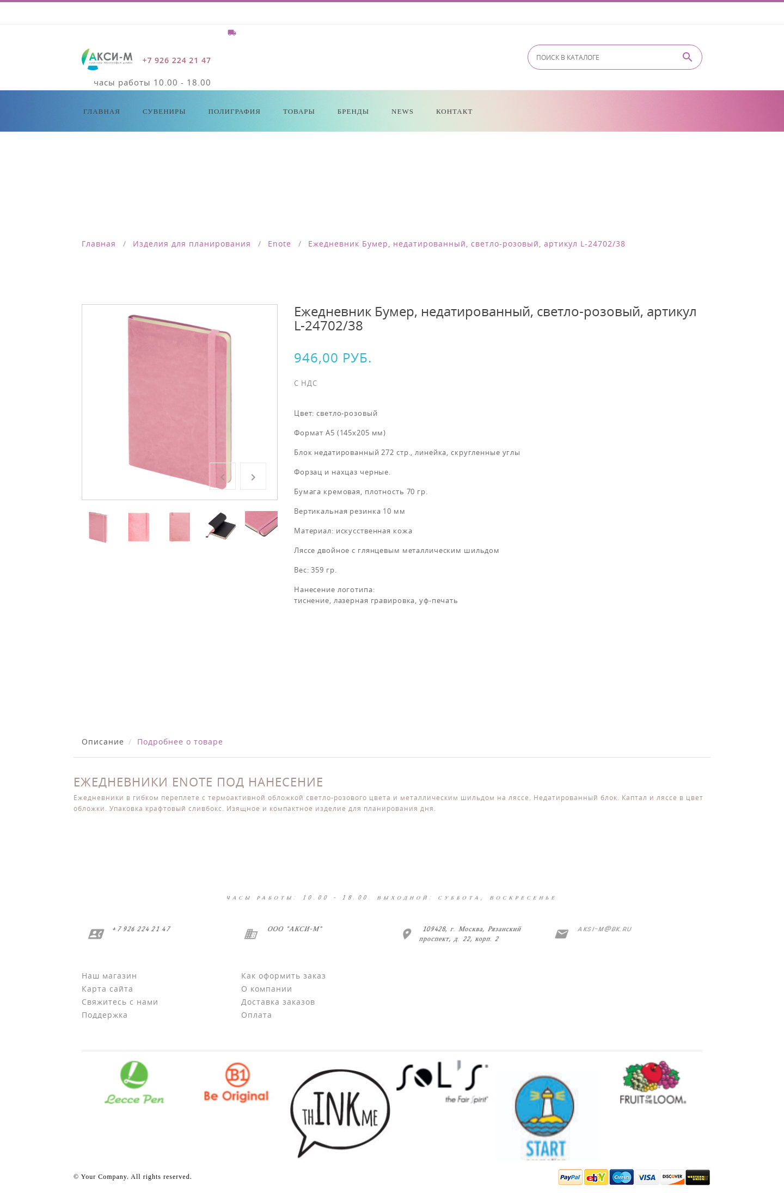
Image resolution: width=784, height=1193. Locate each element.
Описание (103, 741)
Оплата (256, 1015)
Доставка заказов (278, 1002)
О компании (266, 988)
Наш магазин (109, 975)
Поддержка (105, 1015)
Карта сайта (107, 988)
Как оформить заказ (283, 975)
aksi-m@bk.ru (603, 928)
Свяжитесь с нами (120, 1002)
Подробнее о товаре (180, 741)
